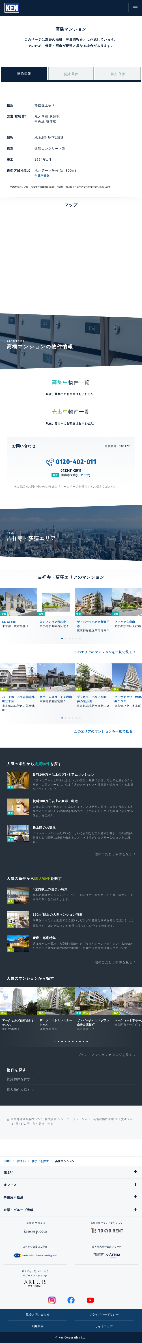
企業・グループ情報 (18, 1210)
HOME (7, 1161)
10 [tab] (87, 1041)
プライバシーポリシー (104, 1314)
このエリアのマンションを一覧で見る (103, 652)
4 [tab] (72, 638)
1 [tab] (62, 638)
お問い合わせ (120, 8)
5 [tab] (76, 638)
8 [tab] (80, 1041)
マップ (84, 475)
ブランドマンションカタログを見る (105, 1055)
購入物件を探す (19, 1089)
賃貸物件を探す (19, 1079)
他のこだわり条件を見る (114, 854)
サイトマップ (104, 1326)
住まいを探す (40, 1161)
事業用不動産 (13, 1197)
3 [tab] (69, 638)
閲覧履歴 (100, 8)
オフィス (10, 1185)
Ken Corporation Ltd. (11, 8)
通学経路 (44, 175)
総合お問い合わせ (38, 1314)
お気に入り (110, 8)
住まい (21, 1161)
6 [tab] (80, 638)
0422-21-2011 (71, 470)
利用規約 (38, 1326)
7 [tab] (76, 1041)
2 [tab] (65, 638)
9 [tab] (83, 1041)
